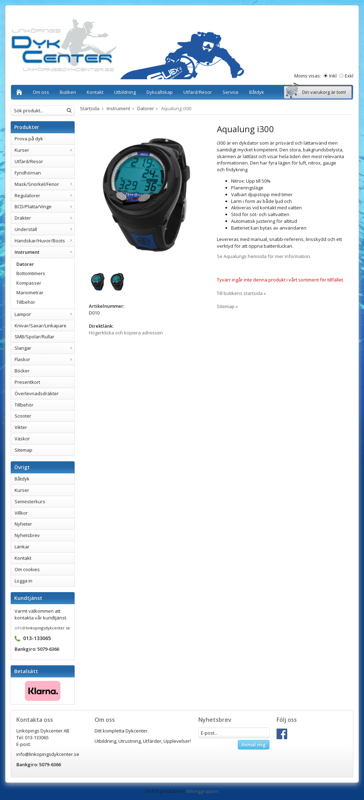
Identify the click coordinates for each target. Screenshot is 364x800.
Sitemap (23, 450)
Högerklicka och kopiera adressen (126, 332)
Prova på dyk (29, 138)
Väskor (22, 438)
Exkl (349, 76)
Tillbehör (25, 302)
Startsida (90, 108)
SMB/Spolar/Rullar (34, 336)
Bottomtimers (30, 273)
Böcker (22, 370)
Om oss (41, 92)
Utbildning (125, 92)
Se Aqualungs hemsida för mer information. (264, 256)
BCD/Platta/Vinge (44, 206)
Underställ (44, 229)
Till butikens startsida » (241, 293)
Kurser (44, 150)
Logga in (23, 581)
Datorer (25, 264)
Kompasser (28, 283)
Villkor (21, 513)
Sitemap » (227, 306)
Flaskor (44, 359)
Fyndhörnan (28, 173)
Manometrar (29, 292)
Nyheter (23, 524)
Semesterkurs (30, 501)
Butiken (68, 92)
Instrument (44, 252)
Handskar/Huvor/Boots (44, 240)
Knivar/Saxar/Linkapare (40, 325)
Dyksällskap (159, 92)
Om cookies (27, 569)
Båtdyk (256, 92)
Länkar (22, 546)
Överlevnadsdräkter (37, 393)
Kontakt (95, 92)
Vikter (21, 427)
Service (231, 92)
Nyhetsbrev (27, 535)
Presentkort (27, 382)
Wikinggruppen (202, 791)
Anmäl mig (253, 744)
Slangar (44, 348)
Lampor (44, 314)
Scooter (23, 416)
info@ (20, 627)
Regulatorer (44, 195)
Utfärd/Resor (197, 92)
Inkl (333, 76)
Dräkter (44, 218)
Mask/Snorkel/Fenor (44, 184)
